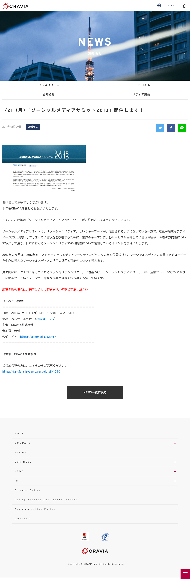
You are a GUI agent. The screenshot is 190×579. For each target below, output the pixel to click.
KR (172, 5)
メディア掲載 (141, 95)
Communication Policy (35, 509)
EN (168, 5)
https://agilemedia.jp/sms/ (38, 337)
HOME (19, 433)
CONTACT (23, 518)
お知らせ (49, 95)
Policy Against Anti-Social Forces (46, 499)
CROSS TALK (141, 85)
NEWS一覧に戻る (95, 393)
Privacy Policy (28, 490)
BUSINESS (23, 462)
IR (17, 480)
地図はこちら (45, 319)
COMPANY (23, 443)
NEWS (19, 471)
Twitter (160, 128)
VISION (21, 452)
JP (164, 5)
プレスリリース (48, 85)
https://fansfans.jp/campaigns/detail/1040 (31, 372)
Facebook (171, 128)
